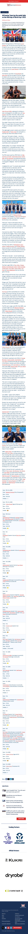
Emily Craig (13, 131)
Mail (13, 779)
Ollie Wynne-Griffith (7, 111)
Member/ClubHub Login (19, 915)
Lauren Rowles (14, 69)
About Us (3, 913)
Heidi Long (17, 216)
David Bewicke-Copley (11, 266)
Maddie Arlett (5, 131)
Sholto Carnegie (21, 266)
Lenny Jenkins (20, 715)
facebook (5, 928)
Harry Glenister (6, 670)
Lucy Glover (5, 361)
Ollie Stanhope (6, 517)
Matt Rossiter (12, 482)
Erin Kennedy (10, 158)
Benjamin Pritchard (19, 307)
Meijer (8, 472)
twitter (3, 928)
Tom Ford (4, 291)
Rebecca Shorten (17, 215)
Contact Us (17, 913)
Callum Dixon (8, 451)
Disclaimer (4, 918)
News (3, 915)
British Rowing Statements (20, 923)
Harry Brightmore (11, 270)
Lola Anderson (18, 359)
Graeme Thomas (9, 754)
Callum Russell (8, 311)
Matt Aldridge (6, 684)
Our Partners (17, 916)
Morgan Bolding (20, 246)
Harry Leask (9, 471)
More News (21, 818)
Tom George (5, 656)
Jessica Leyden (10, 359)
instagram (11, 928)
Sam (5, 472)
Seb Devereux (16, 471)
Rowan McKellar (6, 597)
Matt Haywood (5, 476)
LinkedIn (11, 779)
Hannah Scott (5, 411)
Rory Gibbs (17, 265)
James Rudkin (18, 268)
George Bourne (15, 476)
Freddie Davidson (10, 246)
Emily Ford (4, 75)
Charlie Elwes (5, 268)
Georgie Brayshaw (6, 364)
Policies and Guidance (6, 921)
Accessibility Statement (6, 923)
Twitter (8, 779)
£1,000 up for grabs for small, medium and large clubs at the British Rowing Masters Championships (15, 812)
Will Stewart (17, 244)
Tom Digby (11, 268)
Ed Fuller (9, 156)
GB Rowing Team (6, 20)
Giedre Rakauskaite (16, 156)
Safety (3, 916)
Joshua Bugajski (12, 481)
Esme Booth (18, 73)
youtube (8, 928)
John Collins (10, 453)
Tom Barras (22, 471)
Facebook (6, 779)
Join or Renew (17, 927)
